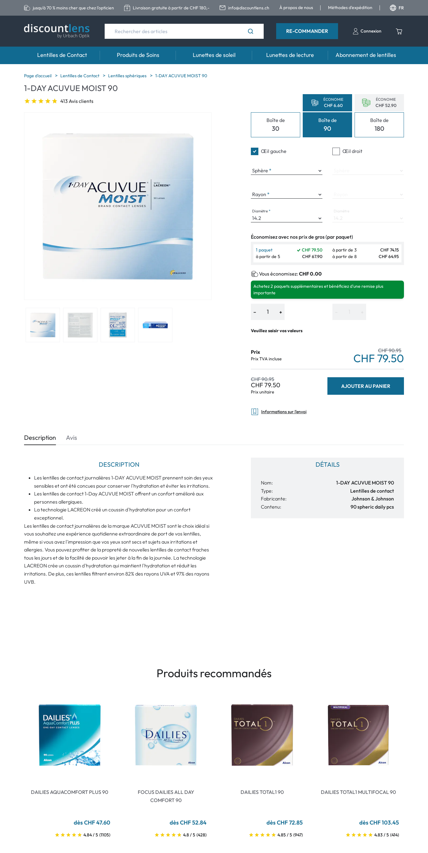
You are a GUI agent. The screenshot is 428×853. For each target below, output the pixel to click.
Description (40, 437)
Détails (328, 464)
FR (397, 8)
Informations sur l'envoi (278, 412)
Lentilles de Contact (62, 54)
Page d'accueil (38, 76)
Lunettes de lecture (290, 54)
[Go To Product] (69, 735)
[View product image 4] (155, 325)
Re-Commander (307, 31)
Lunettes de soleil (214, 54)
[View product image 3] (118, 325)
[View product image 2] (80, 325)
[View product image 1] (43, 325)
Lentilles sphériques (127, 76)
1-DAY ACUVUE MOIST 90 (181, 76)
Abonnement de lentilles (366, 54)
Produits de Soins (138, 54)
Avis (71, 437)
